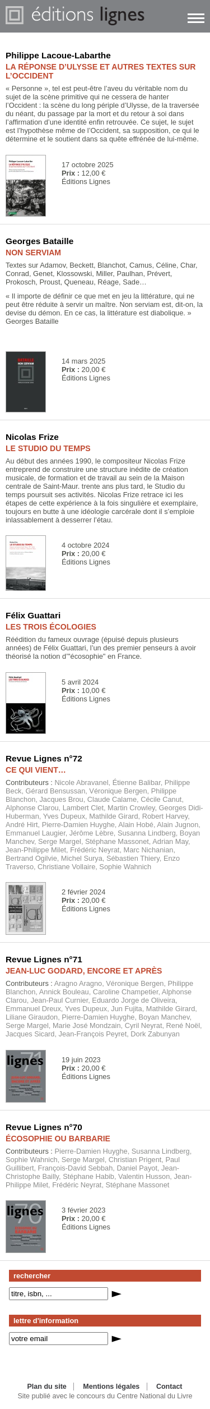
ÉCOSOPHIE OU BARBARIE (58, 1138)
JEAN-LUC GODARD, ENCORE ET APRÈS (84, 970)
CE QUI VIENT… (36, 769)
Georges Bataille (39, 241)
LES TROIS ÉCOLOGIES (51, 626)
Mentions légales (111, 1386)
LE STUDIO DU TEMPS (48, 448)
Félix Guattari (33, 615)
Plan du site (46, 1386)
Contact (169, 1386)
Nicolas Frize (32, 437)
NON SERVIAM (33, 252)
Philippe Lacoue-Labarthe (58, 55)
